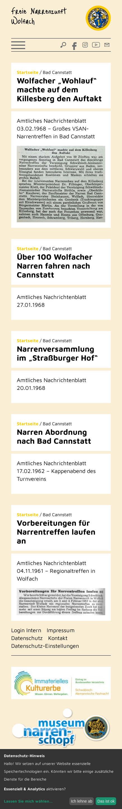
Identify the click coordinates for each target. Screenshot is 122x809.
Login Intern (26, 630)
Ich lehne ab (81, 801)
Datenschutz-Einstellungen (45, 646)
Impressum (61, 630)
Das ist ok (105, 801)
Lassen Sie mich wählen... (28, 801)
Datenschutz (27, 638)
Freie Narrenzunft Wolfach (39, 16)
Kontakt (57, 638)
